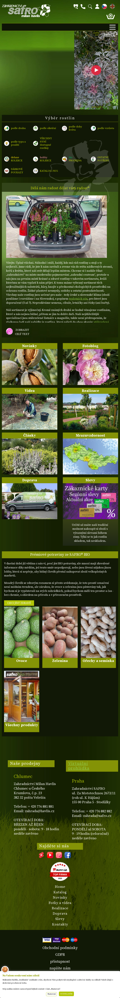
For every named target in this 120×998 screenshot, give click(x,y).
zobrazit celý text (22, 332)
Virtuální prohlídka (79, 766)
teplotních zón (78, 299)
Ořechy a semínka (98, 661)
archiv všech (96, 107)
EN (112, 6)
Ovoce (21, 661)
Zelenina (60, 661)
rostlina (96, 34)
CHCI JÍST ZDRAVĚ (19, 603)
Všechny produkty (21, 725)
